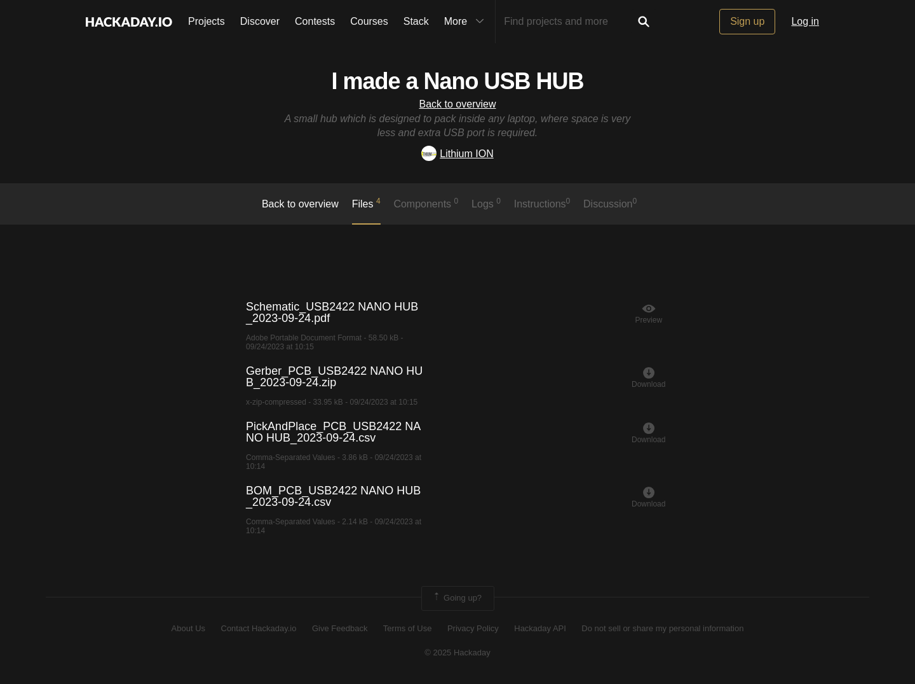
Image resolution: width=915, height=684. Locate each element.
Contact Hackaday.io (259, 628)
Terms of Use (407, 628)
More (467, 21)
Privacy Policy (473, 628)
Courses (369, 21)
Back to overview (457, 104)
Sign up (747, 21)
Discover (260, 21)
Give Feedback (339, 628)
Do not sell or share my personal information (662, 628)
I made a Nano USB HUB (457, 81)
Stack (416, 21)
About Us (188, 628)
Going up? (456, 598)
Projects (206, 21)
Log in (805, 21)
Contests (315, 21)
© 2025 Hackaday (457, 652)
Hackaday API (540, 628)
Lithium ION (457, 153)
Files (366, 203)
